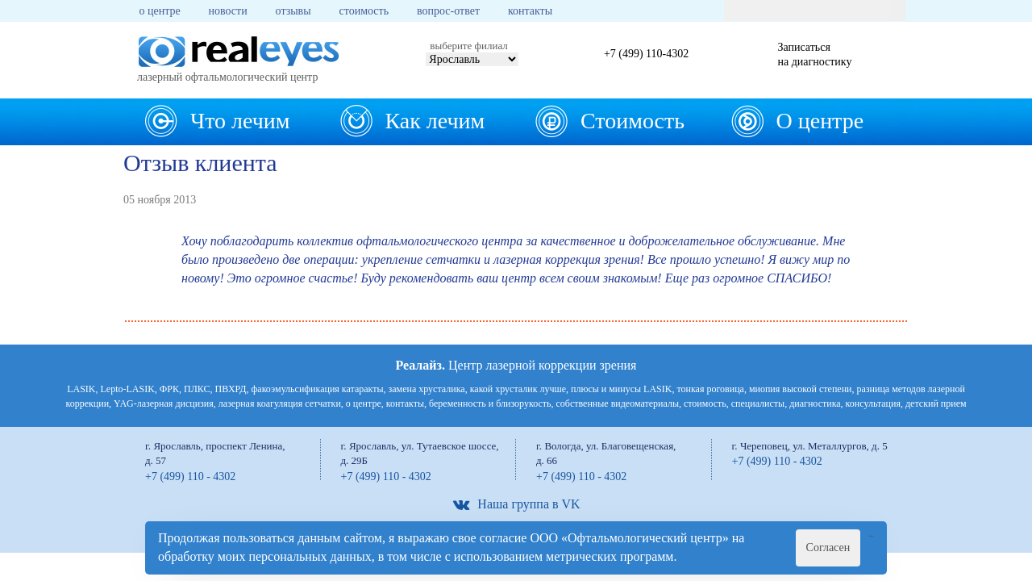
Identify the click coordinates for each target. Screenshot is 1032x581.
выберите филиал (468, 46)
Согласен (828, 547)
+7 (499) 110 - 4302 (190, 476)
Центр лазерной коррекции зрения (516, 365)
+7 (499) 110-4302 (646, 54)
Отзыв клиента (200, 162)
